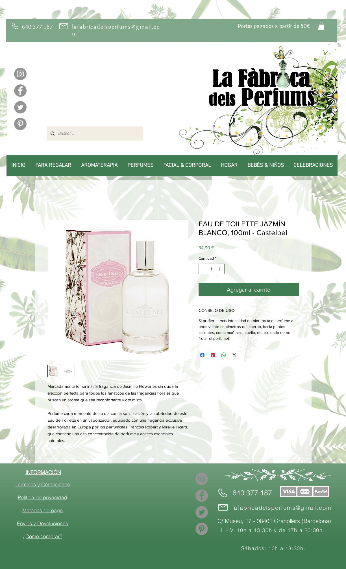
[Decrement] (202, 269)
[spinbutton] (211, 269)
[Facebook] (20, 90)
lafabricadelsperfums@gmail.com (282, 507)
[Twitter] (20, 107)
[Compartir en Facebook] (202, 355)
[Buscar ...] (94, 133)
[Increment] (220, 269)
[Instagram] (20, 74)
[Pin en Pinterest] (213, 355)
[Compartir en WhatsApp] (223, 355)
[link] (321, 26)
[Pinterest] (20, 124)
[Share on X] (234, 355)
